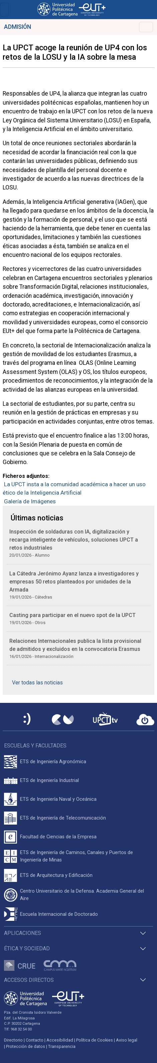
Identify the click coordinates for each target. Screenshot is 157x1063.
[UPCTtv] (105, 719)
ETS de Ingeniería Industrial (49, 780)
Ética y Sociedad (27, 948)
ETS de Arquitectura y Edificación (56, 875)
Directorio (13, 1040)
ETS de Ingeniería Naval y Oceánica (58, 799)
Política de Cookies (94, 1040)
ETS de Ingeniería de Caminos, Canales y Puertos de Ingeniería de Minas (76, 856)
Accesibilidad (59, 1040)
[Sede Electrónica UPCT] (27, 719)
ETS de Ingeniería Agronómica (53, 762)
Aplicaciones (22, 933)
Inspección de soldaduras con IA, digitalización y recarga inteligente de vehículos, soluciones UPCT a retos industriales (73, 539)
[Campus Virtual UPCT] (63, 719)
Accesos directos (29, 980)
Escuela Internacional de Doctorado (59, 914)
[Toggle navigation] (4, 9)
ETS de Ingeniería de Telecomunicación (63, 818)
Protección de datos (25, 1046)
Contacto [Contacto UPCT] (34, 1040)
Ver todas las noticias (37, 682)
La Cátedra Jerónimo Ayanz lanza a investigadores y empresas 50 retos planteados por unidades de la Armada (74, 581)
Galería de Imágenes (30, 501)
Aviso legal (126, 1040)
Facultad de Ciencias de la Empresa (58, 837)
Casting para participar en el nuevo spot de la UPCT (72, 615)
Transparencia (61, 1046)
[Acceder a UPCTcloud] (145, 719)
